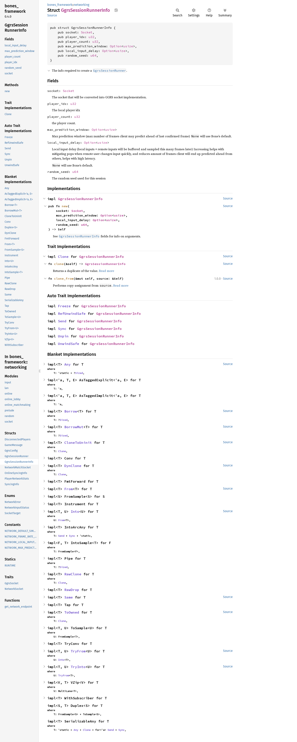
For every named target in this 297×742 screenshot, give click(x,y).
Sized (79, 373)
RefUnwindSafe (72, 313)
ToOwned (71, 612)
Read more (106, 271)
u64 (93, 55)
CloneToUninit (78, 442)
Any (67, 364)
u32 (91, 37)
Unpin (63, 336)
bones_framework (59, 5)
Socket (86, 32)
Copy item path (116, 10)
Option (115, 46)
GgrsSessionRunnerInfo (80, 199)
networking (81, 5)
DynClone (72, 466)
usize (128, 46)
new (65, 206)
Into (75, 511)
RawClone (72, 574)
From (68, 489)
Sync (62, 328)
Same (68, 597)
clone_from (63, 278)
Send (62, 321)
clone (59, 264)
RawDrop (71, 589)
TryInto (78, 667)
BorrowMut (73, 427)
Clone (63, 256)
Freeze (64, 306)
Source (52, 15)
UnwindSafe (68, 343)
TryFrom (78, 651)
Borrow (70, 411)
